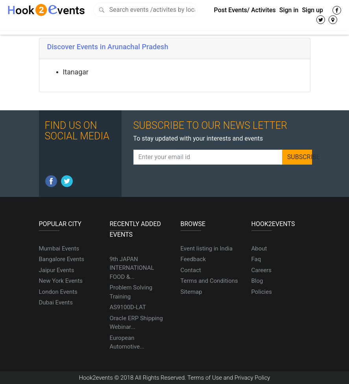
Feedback (193, 259)
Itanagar (76, 72)
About (259, 248)
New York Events (61, 280)
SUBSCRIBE (299, 157)
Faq (256, 259)
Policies (261, 291)
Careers (261, 270)
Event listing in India (207, 248)
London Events (58, 291)
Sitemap (191, 291)
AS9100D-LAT (128, 307)
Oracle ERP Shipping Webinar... (136, 323)
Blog (257, 280)
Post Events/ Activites (245, 10)
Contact (191, 270)
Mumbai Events (59, 248)
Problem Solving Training (131, 292)
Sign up (312, 10)
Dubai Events (56, 302)
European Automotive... (127, 342)
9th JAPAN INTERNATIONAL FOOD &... (132, 268)
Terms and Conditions (209, 280)
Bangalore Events (62, 259)
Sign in (289, 10)
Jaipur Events (56, 270)
